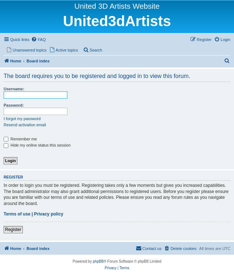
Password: (14, 105)
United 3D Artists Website (116, 6)
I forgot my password (22, 118)
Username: (14, 89)
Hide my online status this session (37, 145)
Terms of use (17, 214)
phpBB (98, 261)
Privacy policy (48, 214)
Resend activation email (25, 125)
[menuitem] (38, 39)
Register (13, 229)
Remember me (20, 139)
